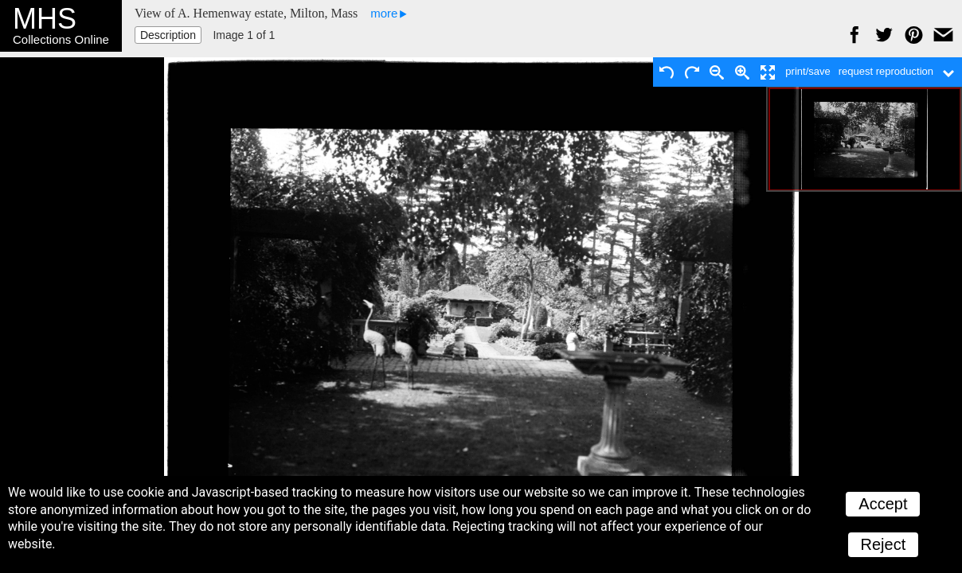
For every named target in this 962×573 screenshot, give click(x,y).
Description (168, 35)
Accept (882, 504)
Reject (883, 544)
